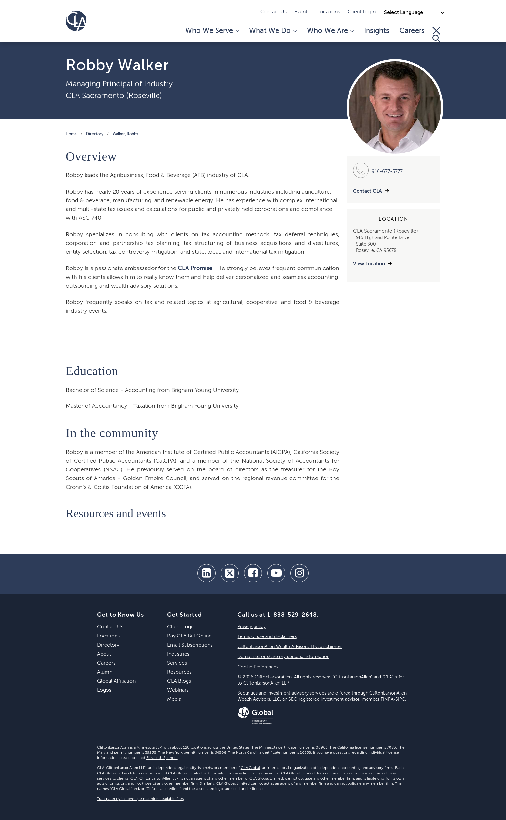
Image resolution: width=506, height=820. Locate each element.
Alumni (105, 672)
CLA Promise (195, 268)
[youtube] (276, 573)
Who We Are (330, 31)
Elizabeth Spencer (162, 758)
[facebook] (253, 573)
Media (174, 699)
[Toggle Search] (436, 34)
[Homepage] (76, 21)
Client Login (362, 12)
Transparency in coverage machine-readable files (140, 799)
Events (301, 12)
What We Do (273, 31)
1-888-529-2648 (292, 615)
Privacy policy (252, 627)
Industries (178, 654)
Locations (328, 12)
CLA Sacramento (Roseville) (114, 96)
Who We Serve (212, 31)
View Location (369, 263)
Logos (104, 690)
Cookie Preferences (258, 667)
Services (177, 663)
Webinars (178, 690)
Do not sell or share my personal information (283, 657)
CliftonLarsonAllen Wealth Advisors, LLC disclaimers (290, 647)
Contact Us (273, 12)
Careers (412, 31)
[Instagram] (299, 573)
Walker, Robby (125, 134)
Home (71, 134)
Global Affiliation (116, 681)
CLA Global (250, 768)
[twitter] (230, 573)
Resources (179, 672)
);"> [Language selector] (413, 12)
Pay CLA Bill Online (189, 636)
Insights (376, 31)
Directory (94, 134)
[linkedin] (206, 573)
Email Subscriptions (190, 645)
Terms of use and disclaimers (267, 637)
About (104, 654)
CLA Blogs (179, 681)
